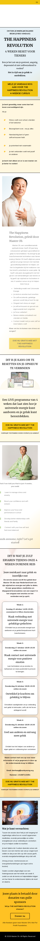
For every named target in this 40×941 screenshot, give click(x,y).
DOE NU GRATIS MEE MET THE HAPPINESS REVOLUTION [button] (20, 426)
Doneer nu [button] (20, 916)
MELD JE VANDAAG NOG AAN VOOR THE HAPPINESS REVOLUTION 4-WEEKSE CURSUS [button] (20, 89)
